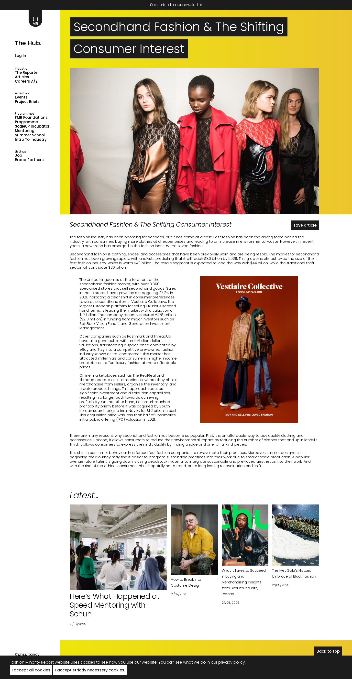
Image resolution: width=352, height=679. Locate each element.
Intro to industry (31, 139)
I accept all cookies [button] (31, 670)
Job (18, 155)
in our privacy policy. (226, 662)
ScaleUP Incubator (32, 126)
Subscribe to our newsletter (176, 5)
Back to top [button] (328, 651)
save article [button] (305, 225)
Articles (22, 77)
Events (21, 97)
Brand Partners (29, 160)
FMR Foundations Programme (31, 119)
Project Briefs (27, 101)
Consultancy (27, 654)
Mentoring (24, 131)
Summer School (30, 135)
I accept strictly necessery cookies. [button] (90, 670)
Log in (20, 55)
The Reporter (27, 72)
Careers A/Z (26, 81)
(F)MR (35, 21)
